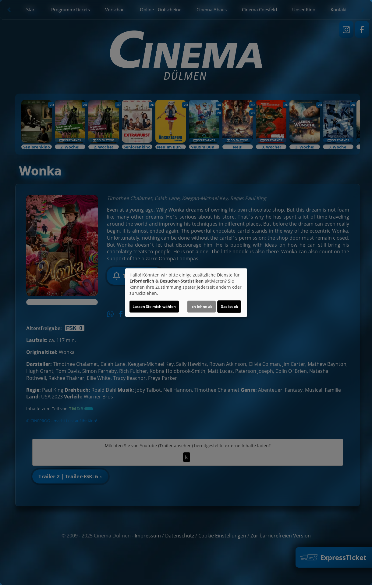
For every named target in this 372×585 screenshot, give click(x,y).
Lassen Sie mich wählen (154, 306)
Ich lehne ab (201, 306)
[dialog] (186, 292)
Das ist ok (229, 306)
